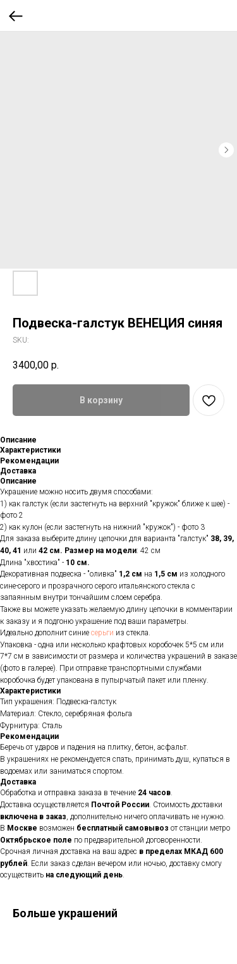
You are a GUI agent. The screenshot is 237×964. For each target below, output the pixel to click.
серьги (102, 632)
